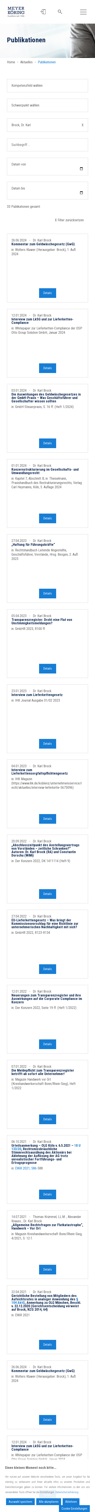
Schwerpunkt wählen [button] (25, 105)
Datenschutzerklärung (66, 1492)
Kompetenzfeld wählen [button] (27, 85)
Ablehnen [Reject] (71, 1501)
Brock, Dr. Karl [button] (47, 125)
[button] (43, 12)
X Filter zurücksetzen (69, 220)
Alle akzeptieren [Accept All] (49, 1501)
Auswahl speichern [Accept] (20, 1501)
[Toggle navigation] (83, 12)
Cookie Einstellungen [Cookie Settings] (74, 1508)
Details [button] (47, 295)
